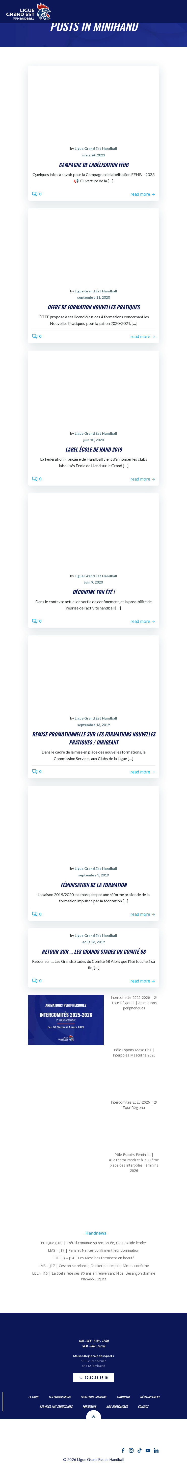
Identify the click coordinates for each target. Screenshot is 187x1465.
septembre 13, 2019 (93, 725)
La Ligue (33, 1397)
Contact (143, 1406)
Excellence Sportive (93, 1397)
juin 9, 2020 (93, 582)
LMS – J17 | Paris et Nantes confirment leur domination (93, 1250)
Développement (149, 1397)
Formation (89, 1406)
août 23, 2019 (93, 942)
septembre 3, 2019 (93, 875)
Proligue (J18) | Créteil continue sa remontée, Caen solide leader (93, 1242)
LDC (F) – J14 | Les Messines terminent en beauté (93, 1257)
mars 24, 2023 (93, 155)
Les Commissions (59, 1397)
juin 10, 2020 (93, 440)
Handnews (96, 1233)
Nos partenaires (117, 1406)
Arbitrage (123, 1397)
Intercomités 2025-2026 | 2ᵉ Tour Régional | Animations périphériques (134, 1002)
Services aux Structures (56, 1406)
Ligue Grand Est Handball (96, 148)
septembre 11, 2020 (93, 297)
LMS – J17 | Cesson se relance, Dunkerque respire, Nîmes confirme (93, 1265)
